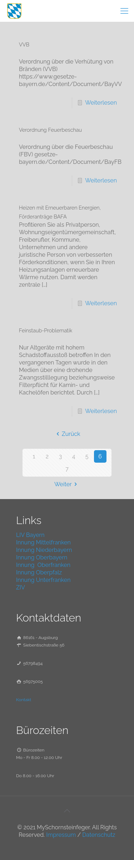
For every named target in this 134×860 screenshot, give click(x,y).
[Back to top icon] (67, 810)
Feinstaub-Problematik (45, 330)
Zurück (67, 434)
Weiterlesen (101, 102)
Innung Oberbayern (41, 557)
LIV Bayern (30, 535)
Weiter (67, 484)
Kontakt (23, 699)
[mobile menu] (124, 11)
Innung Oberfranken (43, 565)
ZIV (20, 587)
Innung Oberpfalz (39, 572)
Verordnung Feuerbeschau (50, 130)
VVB (24, 44)
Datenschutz (98, 834)
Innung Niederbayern (44, 550)
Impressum (61, 834)
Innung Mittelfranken (43, 542)
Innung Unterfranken (43, 580)
